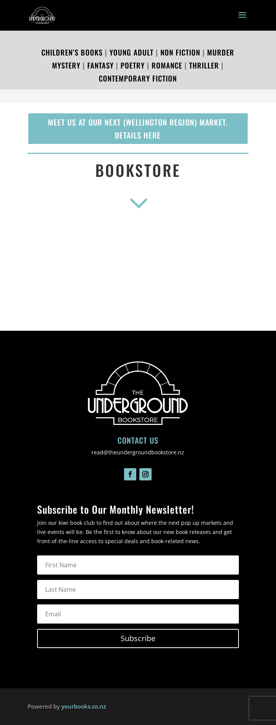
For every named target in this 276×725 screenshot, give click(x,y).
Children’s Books (72, 52)
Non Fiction (180, 52)
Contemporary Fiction (138, 78)
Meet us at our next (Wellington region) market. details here (138, 128)
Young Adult (131, 52)
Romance (167, 65)
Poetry (133, 65)
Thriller (203, 65)
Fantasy (100, 65)
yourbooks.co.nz (83, 706)
